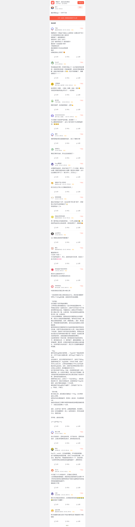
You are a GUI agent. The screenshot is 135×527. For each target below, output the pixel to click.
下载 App (80, 2)
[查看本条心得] (67, 42)
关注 (80, 7)
